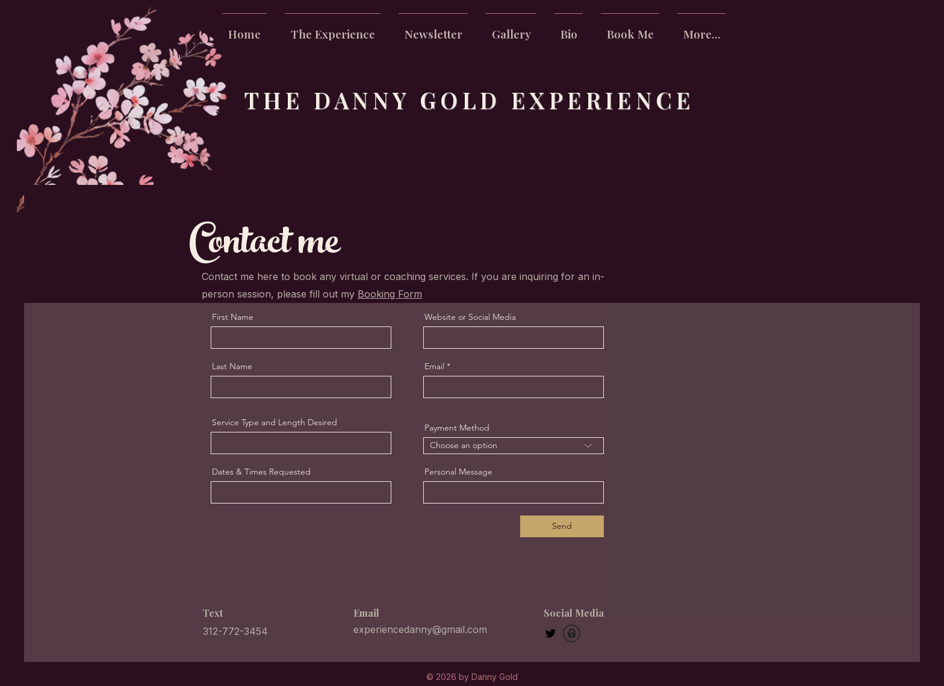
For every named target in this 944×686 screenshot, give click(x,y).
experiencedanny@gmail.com (420, 629)
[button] (701, 28)
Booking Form (390, 294)
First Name (232, 317)
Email (434, 366)
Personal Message (458, 471)
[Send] (562, 526)
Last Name (232, 366)
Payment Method (456, 427)
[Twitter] (550, 633)
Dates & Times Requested (261, 471)
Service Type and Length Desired (274, 422)
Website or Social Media (470, 317)
